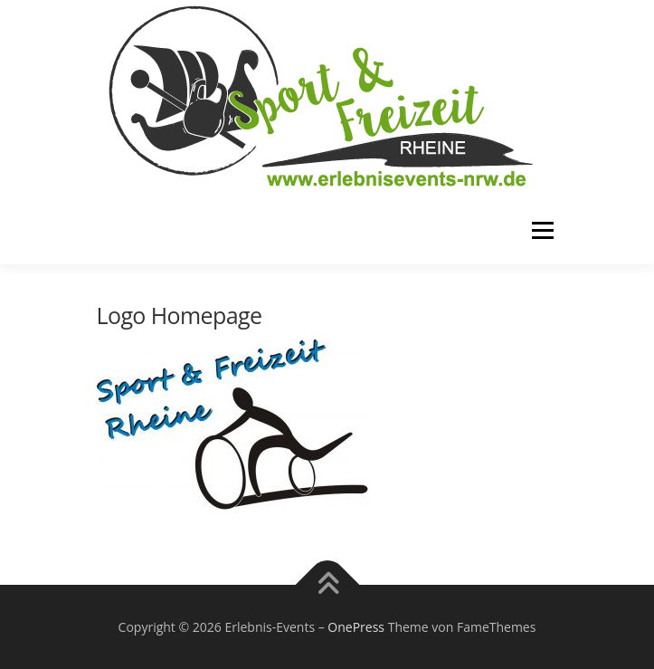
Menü (541, 230)
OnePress (355, 627)
